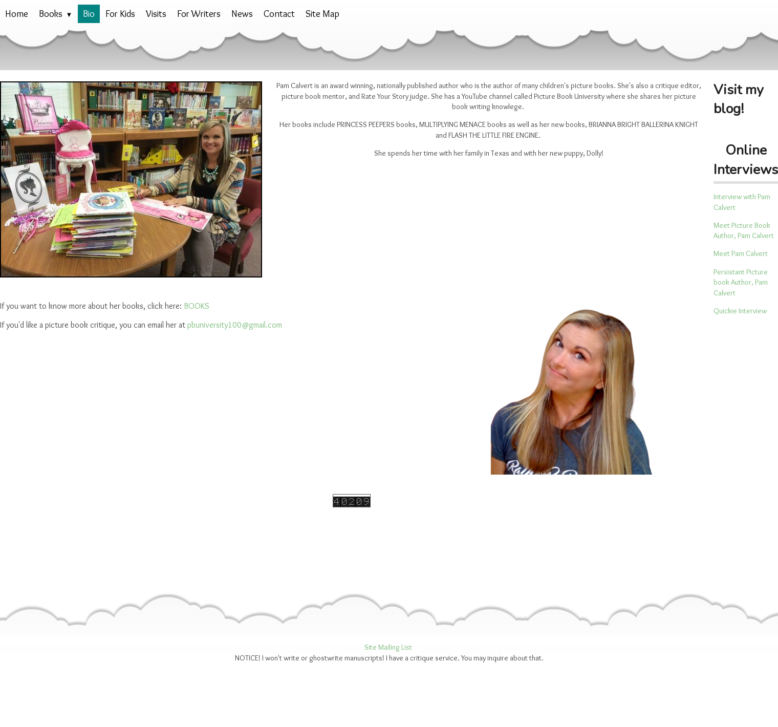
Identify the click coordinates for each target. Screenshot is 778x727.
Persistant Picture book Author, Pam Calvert (741, 282)
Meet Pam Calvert (741, 253)
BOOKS (196, 306)
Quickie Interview (740, 310)
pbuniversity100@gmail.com (234, 325)
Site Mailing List (388, 647)
